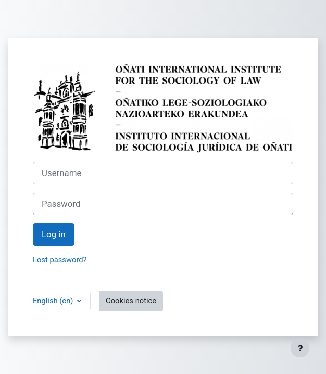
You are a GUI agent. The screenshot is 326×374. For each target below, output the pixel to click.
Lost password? (60, 259)
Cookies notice (131, 300)
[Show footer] (300, 348)
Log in (54, 234)
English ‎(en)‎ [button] (54, 300)
